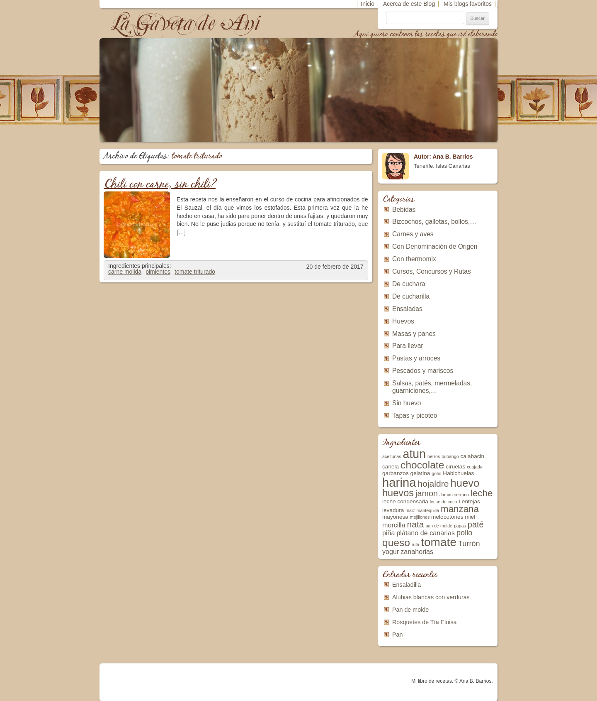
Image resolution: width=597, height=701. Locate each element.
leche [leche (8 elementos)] (482, 493)
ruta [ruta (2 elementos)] (415, 544)
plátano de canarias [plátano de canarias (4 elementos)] (425, 533)
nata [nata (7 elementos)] (415, 524)
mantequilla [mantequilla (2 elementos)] (428, 510)
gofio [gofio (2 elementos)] (436, 473)
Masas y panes (414, 333)
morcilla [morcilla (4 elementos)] (393, 525)
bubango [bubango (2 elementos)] (450, 456)
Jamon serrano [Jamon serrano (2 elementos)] (454, 494)
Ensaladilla (406, 584)
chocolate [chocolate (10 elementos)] (422, 465)
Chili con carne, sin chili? (160, 185)
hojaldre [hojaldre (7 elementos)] (433, 483)
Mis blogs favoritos (468, 4)
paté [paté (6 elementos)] (476, 524)
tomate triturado (195, 271)
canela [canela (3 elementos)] (390, 466)
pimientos (158, 271)
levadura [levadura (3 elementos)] (393, 510)
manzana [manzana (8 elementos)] (460, 509)
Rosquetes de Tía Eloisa (424, 622)
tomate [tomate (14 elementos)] (438, 542)
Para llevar (407, 345)
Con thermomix (414, 258)
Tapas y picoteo (414, 415)
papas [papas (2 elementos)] (460, 525)
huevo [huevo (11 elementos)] (464, 483)
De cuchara (408, 283)
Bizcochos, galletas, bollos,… (434, 221)
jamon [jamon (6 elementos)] (426, 493)
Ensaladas (407, 308)
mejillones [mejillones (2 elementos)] (420, 517)
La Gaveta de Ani (186, 23)
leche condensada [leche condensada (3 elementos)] (405, 501)
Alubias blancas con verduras (431, 597)
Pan (397, 634)
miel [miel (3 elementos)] (470, 517)
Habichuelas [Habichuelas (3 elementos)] (458, 473)
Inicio (367, 4)
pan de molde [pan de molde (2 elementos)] (438, 525)
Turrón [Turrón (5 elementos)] (469, 543)
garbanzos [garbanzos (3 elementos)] (395, 473)
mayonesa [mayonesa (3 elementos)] (395, 517)
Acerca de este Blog (409, 4)
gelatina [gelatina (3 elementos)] (420, 473)
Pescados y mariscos (422, 370)
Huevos (403, 321)
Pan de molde (410, 609)
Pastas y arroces (416, 358)
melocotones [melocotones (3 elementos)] (447, 517)
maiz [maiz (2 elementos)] (410, 510)
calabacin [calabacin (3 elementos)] (473, 456)
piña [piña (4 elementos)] (388, 533)
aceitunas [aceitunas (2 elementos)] (391, 456)
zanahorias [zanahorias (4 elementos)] (416, 551)
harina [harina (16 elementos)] (399, 482)
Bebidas (403, 209)
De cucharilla (411, 296)
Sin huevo (406, 403)
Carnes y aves (413, 234)
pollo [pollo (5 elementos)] (464, 533)
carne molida (124, 271)
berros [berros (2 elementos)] (433, 456)
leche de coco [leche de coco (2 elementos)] (443, 501)
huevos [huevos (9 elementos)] (398, 493)
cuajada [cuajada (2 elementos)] (474, 466)
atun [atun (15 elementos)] (414, 454)
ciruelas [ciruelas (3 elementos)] (455, 466)
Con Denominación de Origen (434, 246)
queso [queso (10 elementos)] (396, 542)
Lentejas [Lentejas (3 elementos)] (469, 501)
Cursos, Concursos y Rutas (431, 271)
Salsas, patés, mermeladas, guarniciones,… (432, 387)
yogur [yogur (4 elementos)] (390, 551)
